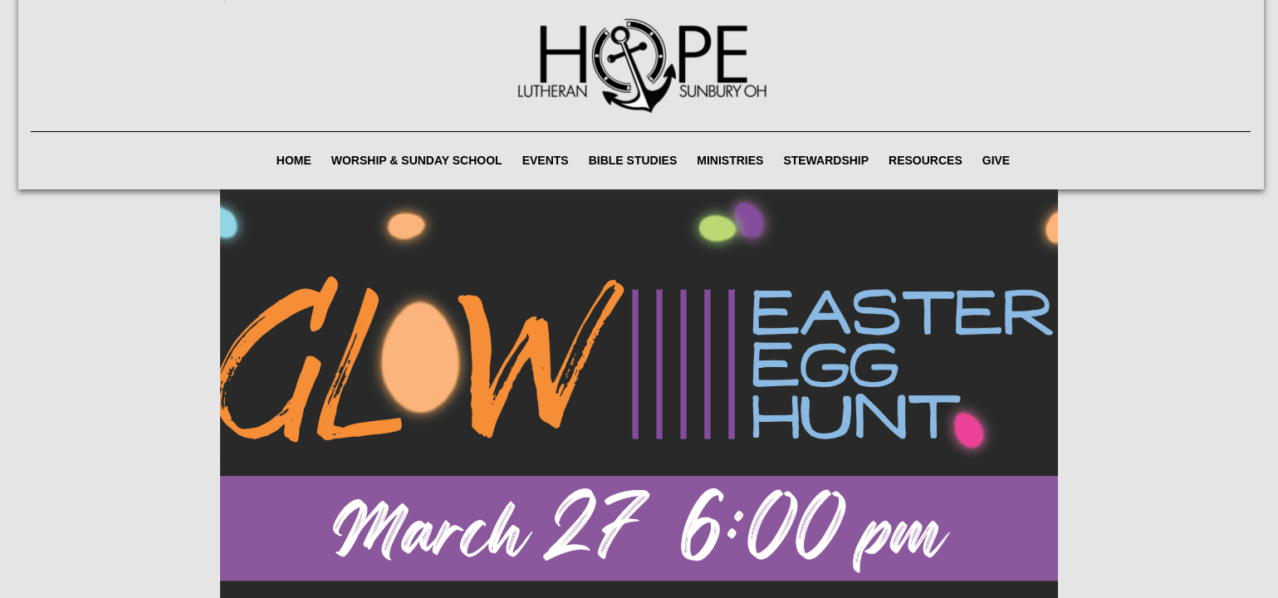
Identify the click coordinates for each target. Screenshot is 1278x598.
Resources (925, 160)
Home (294, 160)
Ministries (730, 160)
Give (996, 160)
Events (545, 160)
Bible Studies (633, 160)
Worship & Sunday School (416, 160)
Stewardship (826, 160)
